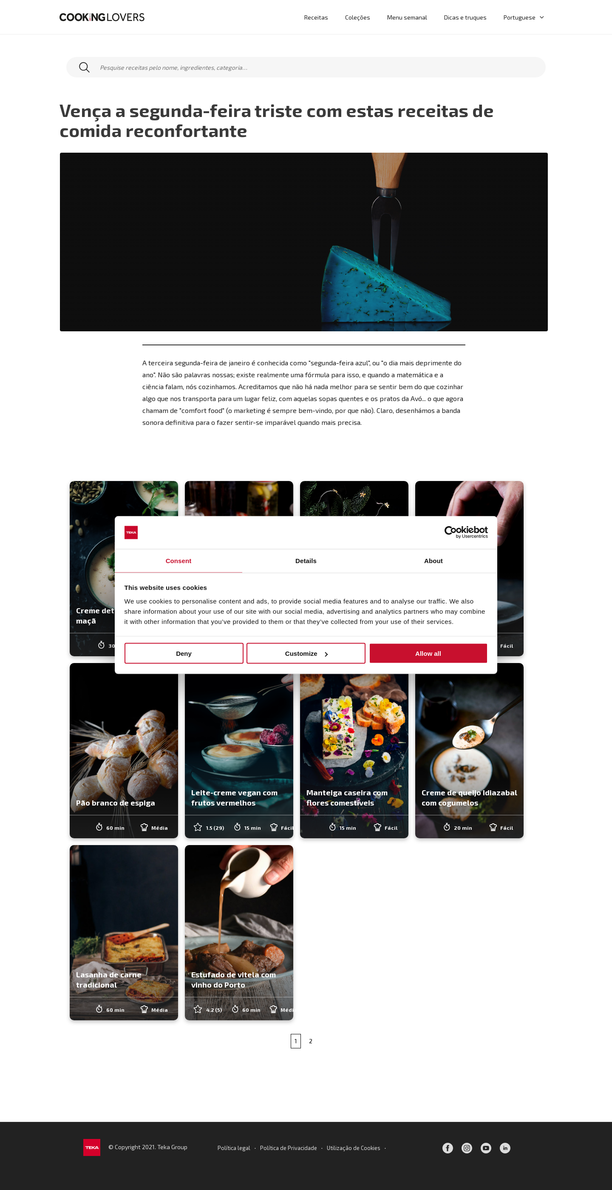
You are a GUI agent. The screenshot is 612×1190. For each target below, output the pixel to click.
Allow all (428, 654)
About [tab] (433, 560)
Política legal (230, 1147)
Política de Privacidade (288, 1147)
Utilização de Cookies (356, 1147)
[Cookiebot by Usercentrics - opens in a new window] (451, 532)
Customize (306, 654)
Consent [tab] (179, 560)
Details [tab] (306, 560)
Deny (184, 654)
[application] (541, 17)
